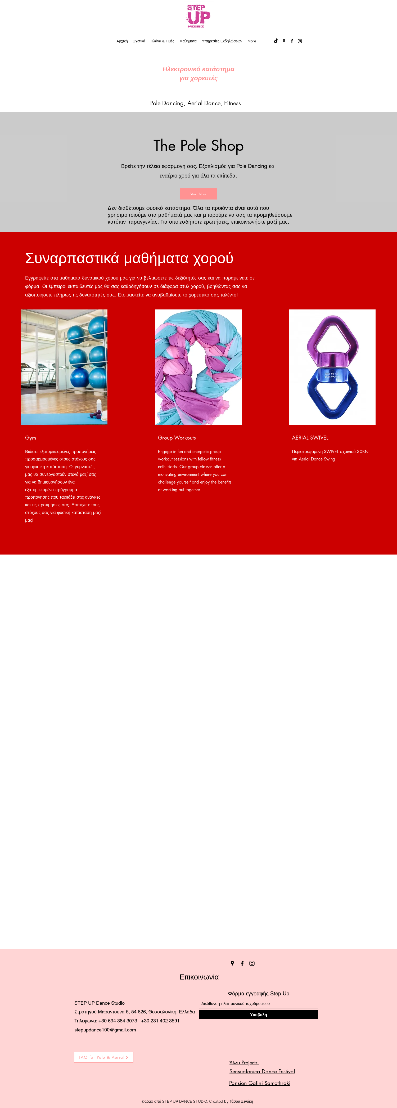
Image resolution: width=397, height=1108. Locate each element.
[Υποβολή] (258, 1014)
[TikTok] (276, 41)
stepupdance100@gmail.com (105, 1029)
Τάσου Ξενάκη (241, 1101)
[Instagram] (300, 41)
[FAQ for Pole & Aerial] (103, 1057)
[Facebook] (292, 41)
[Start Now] (198, 194)
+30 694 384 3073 (117, 1020)
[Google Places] (284, 41)
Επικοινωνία (199, 977)
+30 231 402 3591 (160, 1020)
